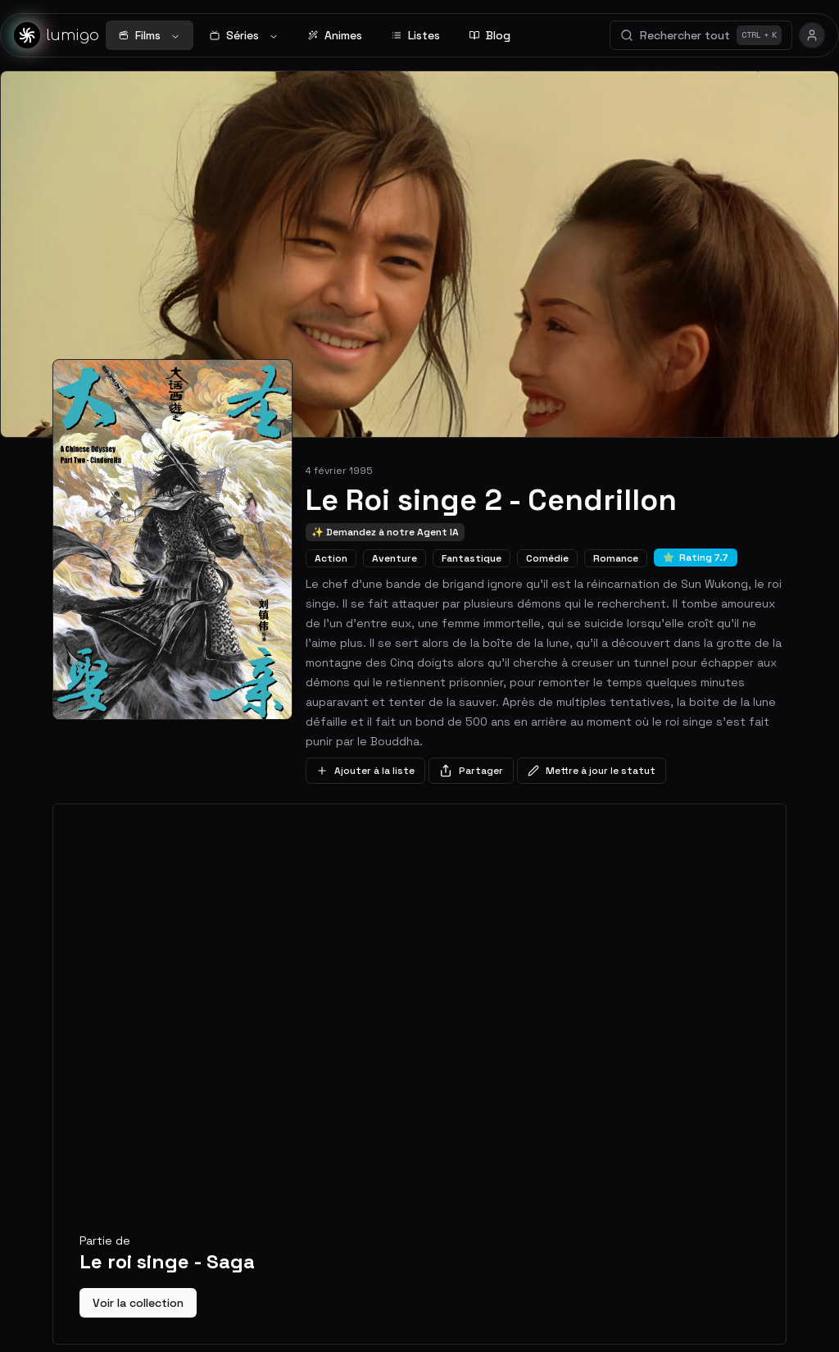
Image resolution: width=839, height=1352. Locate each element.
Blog (489, 35)
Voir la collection (138, 1302)
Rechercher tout (701, 35)
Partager (471, 770)
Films (149, 35)
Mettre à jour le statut (591, 770)
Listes (416, 35)
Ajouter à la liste (365, 770)
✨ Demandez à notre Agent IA (385, 532)
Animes (335, 35)
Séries (244, 35)
